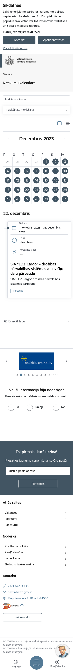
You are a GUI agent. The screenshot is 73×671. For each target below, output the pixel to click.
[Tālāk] (66, 361)
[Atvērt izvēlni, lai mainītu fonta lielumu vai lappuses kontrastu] (57, 664)
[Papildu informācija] (21, 605)
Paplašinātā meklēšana (20, 109)
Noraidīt (19, 40)
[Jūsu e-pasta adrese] (38, 471)
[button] (46, 161)
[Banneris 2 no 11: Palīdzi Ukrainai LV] (36, 361)
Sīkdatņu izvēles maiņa (19, 564)
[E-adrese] (10, 605)
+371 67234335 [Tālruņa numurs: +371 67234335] (18, 586)
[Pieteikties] (37, 484)
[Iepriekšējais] (6, 361)
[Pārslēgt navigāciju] (36, 663)
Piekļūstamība (14, 552)
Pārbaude (18, 290)
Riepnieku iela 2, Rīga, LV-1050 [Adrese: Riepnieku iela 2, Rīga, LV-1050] (28, 598)
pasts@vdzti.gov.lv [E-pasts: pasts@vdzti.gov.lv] (20, 592)
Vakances (11, 512)
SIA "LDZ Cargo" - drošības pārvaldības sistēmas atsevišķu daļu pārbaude (37, 269)
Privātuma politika (16, 546)
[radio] (13, 407)
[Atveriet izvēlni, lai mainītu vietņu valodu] (16, 664)
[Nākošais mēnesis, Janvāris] (64, 138)
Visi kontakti (22, 617)
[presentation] (32, 425)
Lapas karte (12, 558)
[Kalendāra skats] (59, 122)
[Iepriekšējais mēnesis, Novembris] (8, 138)
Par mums (11, 525)
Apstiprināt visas (53, 40)
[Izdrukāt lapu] (36, 321)
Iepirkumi (11, 519)
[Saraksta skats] (68, 122)
